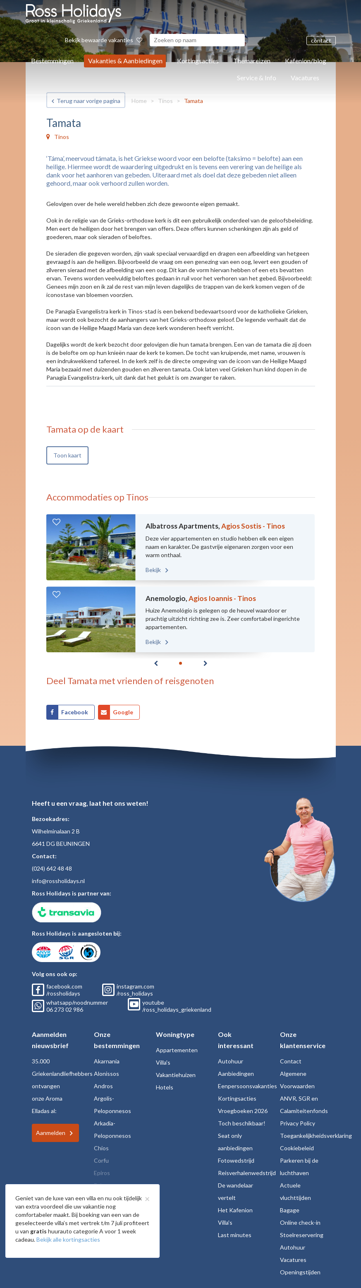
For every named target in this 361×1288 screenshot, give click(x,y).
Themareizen (251, 61)
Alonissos (106, 1073)
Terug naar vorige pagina (88, 100)
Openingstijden (300, 1272)
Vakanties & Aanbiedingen (125, 61)
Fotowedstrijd (236, 1160)
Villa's (163, 1062)
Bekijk (154, 569)
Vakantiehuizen (176, 1074)
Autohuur (230, 1061)
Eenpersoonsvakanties (247, 1085)
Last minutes (234, 1234)
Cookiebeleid (297, 1148)
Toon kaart (67, 455)
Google (123, 712)
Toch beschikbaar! (241, 1123)
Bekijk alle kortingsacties (68, 1239)
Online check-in (300, 1222)
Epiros (102, 1172)
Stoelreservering (301, 1234)
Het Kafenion (235, 1210)
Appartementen (177, 1049)
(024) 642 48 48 (52, 868)
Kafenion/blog (305, 61)
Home (139, 100)
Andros (103, 1085)
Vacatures (305, 77)
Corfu (101, 1160)
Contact (290, 1061)
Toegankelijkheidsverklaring (316, 1135)
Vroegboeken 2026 (243, 1110)
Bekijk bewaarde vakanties (103, 39)
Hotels (164, 1087)
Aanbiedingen (236, 1073)
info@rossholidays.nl (58, 880)
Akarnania (107, 1061)
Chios (101, 1148)
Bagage (289, 1210)
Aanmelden (50, 1132)
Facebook (74, 712)
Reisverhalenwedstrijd (247, 1172)
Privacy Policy (297, 1123)
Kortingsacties (198, 61)
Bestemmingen (52, 61)
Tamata (193, 100)
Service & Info (256, 77)
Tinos (165, 100)
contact (321, 40)
